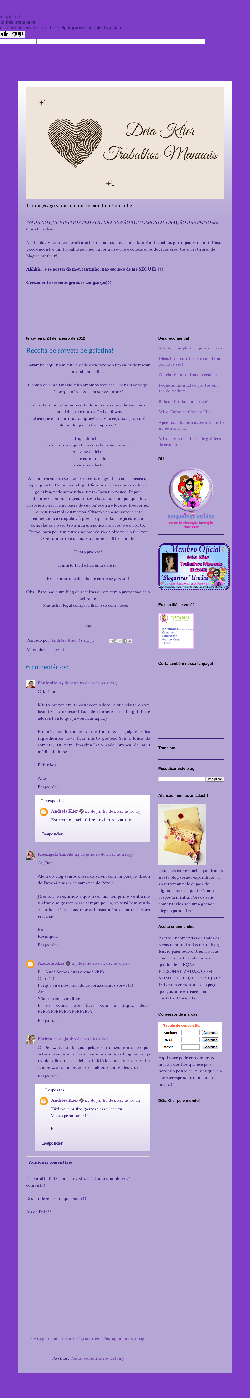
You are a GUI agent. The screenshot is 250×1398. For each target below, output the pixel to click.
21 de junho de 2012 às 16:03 (81, 1038)
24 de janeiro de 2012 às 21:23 (88, 683)
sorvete (58, 649)
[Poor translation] (17, 34)
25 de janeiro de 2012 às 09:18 (101, 963)
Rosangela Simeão (55, 854)
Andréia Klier (64, 811)
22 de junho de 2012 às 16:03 (112, 811)
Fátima (45, 1038)
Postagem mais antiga (125, 1338)
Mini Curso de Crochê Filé (184, 412)
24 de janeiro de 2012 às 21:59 (104, 854)
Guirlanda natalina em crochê (187, 374)
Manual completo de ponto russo (190, 348)
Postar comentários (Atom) (97, 1358)
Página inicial (89, 1338)
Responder (48, 786)
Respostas (54, 800)
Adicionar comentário (50, 1162)
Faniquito (47, 683)
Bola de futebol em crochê (183, 401)
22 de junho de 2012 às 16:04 (112, 1100)
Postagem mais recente (52, 1338)
